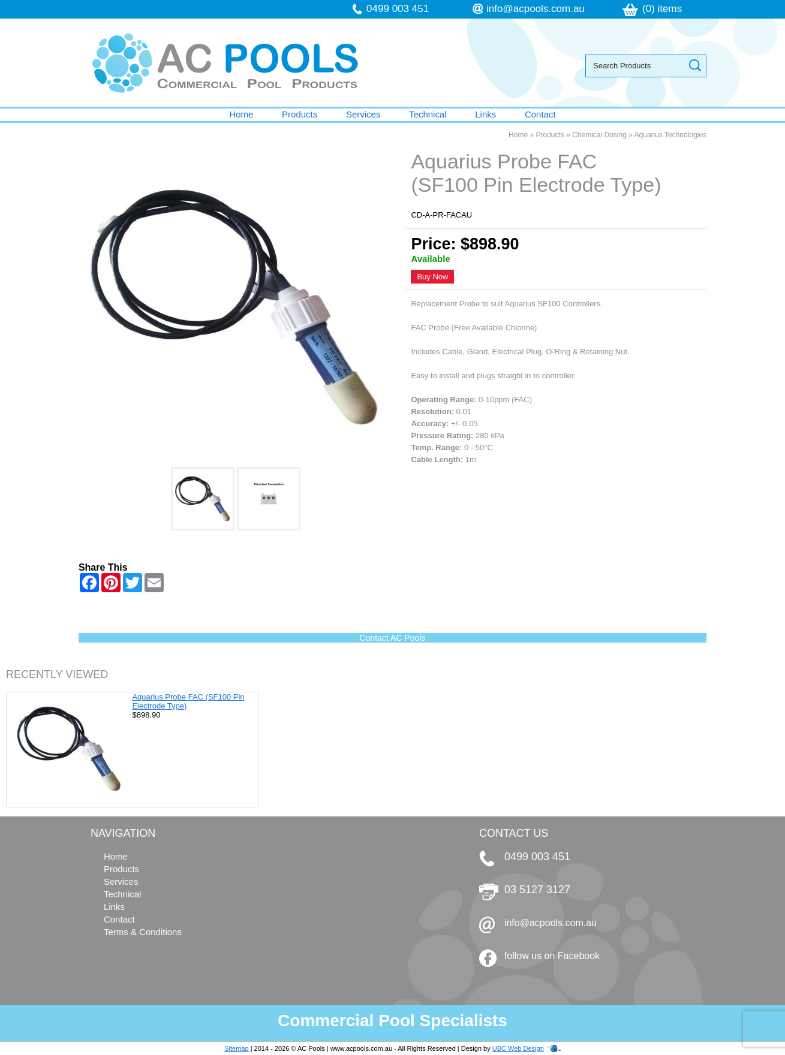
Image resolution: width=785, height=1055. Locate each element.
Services (363, 114)
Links (485, 114)
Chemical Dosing (599, 135)
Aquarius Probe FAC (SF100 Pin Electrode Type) (188, 701)
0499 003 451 (397, 8)
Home (241, 114)
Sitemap (236, 1048)
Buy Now (432, 276)
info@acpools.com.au (535, 8)
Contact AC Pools (393, 638)
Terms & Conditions (143, 932)
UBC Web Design (518, 1048)
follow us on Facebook (552, 956)
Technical (428, 114)
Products (299, 114)
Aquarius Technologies (670, 135)
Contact (540, 114)
